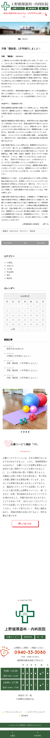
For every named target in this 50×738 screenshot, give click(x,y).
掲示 (8, 275)
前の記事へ (41, 243)
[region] (25, 411)
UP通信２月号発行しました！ (19, 356)
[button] (21, 432)
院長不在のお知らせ (15, 349)
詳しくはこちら (25, 524)
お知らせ (10, 266)
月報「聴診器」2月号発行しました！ (21, 48)
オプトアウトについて (36, 712)
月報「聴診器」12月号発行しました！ (22, 378)
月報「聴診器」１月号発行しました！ (22, 370)
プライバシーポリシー (13, 712)
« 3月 (13, 329)
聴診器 (32, 231)
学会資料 (10, 272)
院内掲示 (24, 716)
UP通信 (9, 263)
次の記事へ (8, 243)
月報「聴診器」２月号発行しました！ (22, 363)
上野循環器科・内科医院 (25, 629)
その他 (9, 269)
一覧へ (25, 243)
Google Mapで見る (25, 600)
